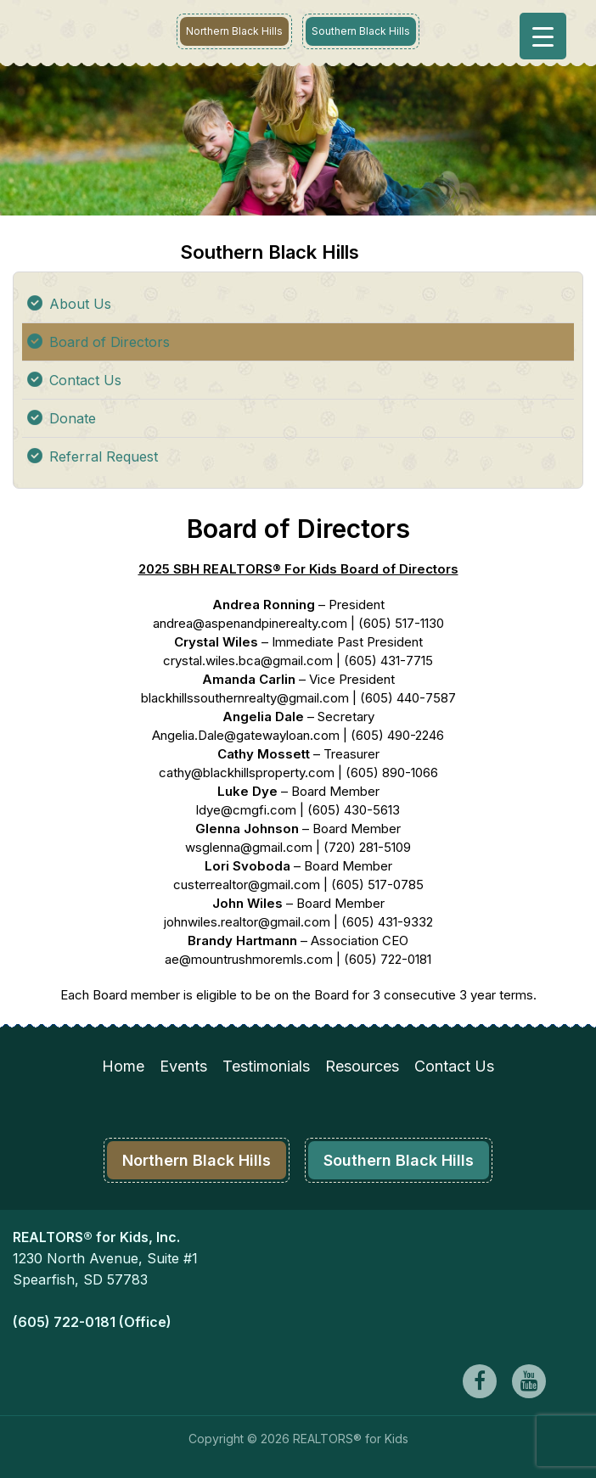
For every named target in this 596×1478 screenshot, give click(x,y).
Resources (362, 1066)
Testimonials (266, 1066)
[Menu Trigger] (543, 36)
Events (183, 1066)
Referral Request (103, 456)
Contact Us (85, 380)
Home (123, 1066)
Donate (72, 418)
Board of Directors (109, 341)
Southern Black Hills (361, 31)
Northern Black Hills (234, 31)
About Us (80, 303)
